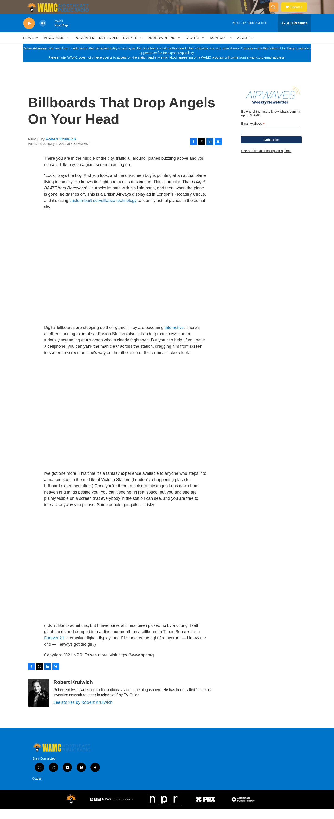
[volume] (43, 34)
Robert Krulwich (61, 149)
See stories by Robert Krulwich (83, 712)
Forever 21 (54, 648)
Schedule (109, 48)
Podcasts (84, 48)
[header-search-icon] (275, 12)
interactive (174, 338)
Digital (193, 48)
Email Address (253, 134)
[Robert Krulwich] (38, 703)
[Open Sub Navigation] (37, 48)
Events (130, 48)
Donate (299, 12)
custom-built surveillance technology (103, 211)
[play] (29, 33)
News (28, 48)
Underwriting (162, 48)
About (243, 48)
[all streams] (294, 33)
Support (218, 48)
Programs (54, 48)
